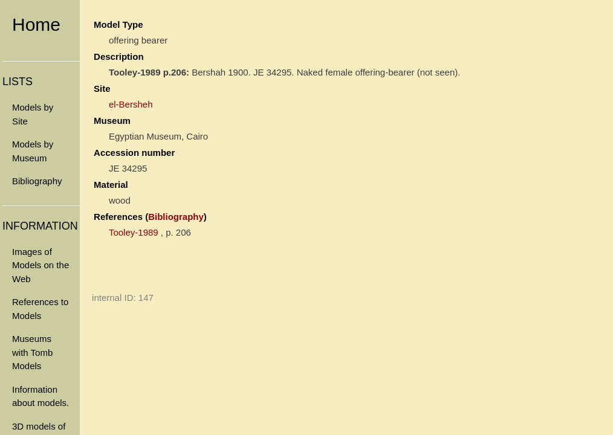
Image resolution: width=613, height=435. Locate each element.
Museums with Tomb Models (32, 352)
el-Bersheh (131, 104)
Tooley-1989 (133, 232)
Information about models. (40, 396)
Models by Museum (32, 151)
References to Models (40, 309)
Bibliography (37, 181)
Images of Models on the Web (40, 265)
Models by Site (32, 114)
